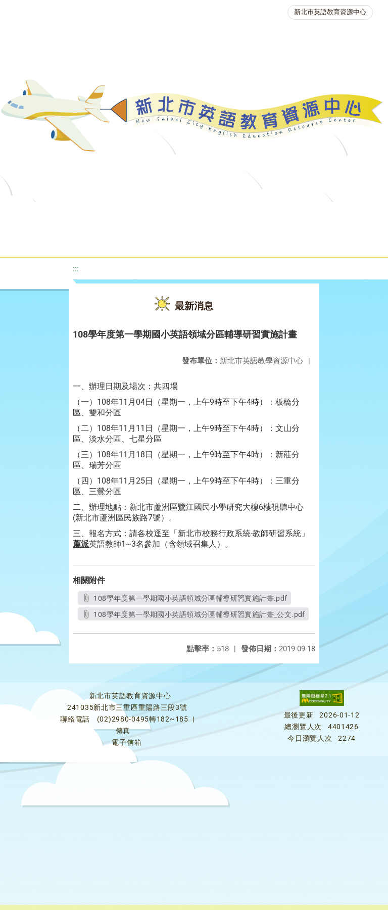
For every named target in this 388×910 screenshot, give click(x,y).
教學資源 (204, 214)
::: (76, 268)
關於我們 (43, 214)
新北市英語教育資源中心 (330, 12)
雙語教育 (285, 240)
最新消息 (101, 214)
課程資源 (146, 214)
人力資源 (148, 240)
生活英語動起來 (216, 240)
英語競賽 (91, 240)
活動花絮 (342, 240)
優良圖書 (332, 214)
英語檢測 (33, 240)
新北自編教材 (268, 214)
